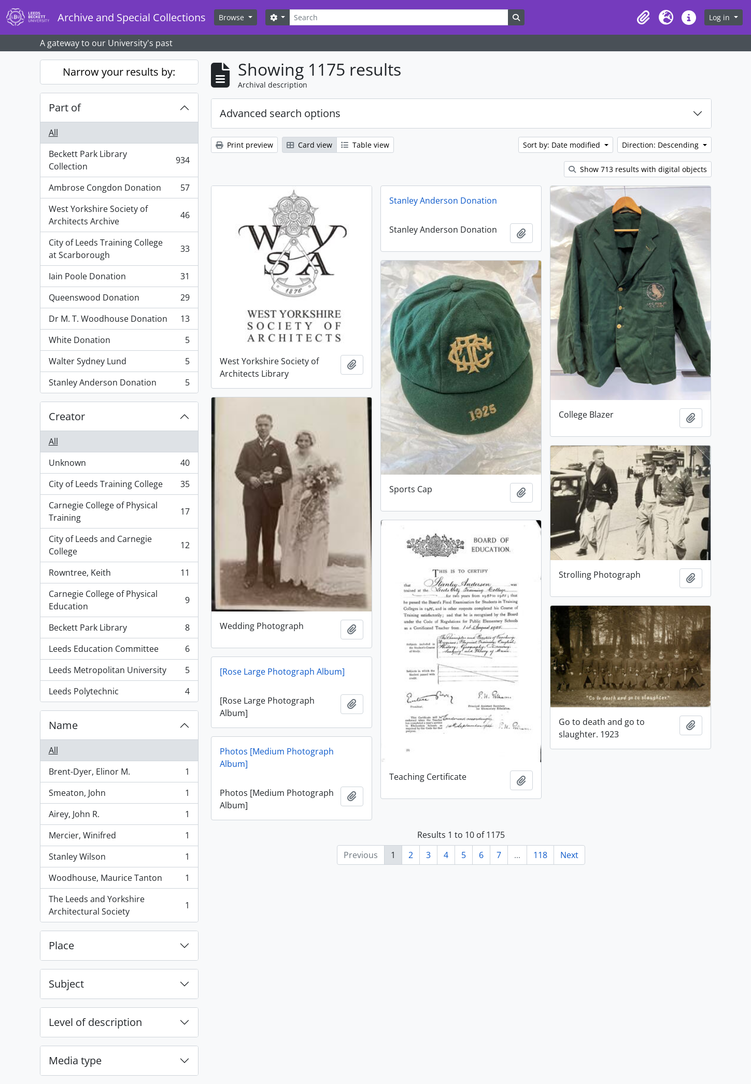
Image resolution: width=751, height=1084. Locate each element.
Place (61, 945)
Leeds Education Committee (119, 651)
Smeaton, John (119, 795)
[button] (643, 17)
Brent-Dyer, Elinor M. (119, 773)
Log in (720, 17)
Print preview (244, 145)
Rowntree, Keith (119, 574)
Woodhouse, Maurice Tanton (119, 880)
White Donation (119, 342)
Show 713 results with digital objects (638, 169)
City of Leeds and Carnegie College (119, 545)
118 (540, 855)
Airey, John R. (119, 816)
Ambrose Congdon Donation (119, 189)
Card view (309, 145)
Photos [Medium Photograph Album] (277, 757)
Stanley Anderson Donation (119, 384)
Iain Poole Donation (119, 278)
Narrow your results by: (119, 72)
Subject (66, 984)
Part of (65, 108)
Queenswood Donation (119, 299)
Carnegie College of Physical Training (119, 511)
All (53, 132)
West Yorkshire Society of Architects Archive (119, 215)
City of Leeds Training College (119, 486)
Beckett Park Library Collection (119, 160)
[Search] (398, 17)
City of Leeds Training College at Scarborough (119, 249)
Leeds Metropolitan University (119, 672)
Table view (365, 145)
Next (569, 855)
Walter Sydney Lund (119, 363)
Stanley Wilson (119, 858)
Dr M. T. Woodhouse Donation (119, 321)
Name (63, 725)
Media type (75, 1060)
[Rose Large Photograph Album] (282, 671)
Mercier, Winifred (119, 837)
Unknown (119, 465)
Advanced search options (280, 113)
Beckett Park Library (119, 629)
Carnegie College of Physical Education (119, 600)
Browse (232, 17)
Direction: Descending (661, 145)
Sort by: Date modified (562, 145)
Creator (67, 416)
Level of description (95, 1022)
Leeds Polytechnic (119, 693)
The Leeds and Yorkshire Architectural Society (119, 905)
